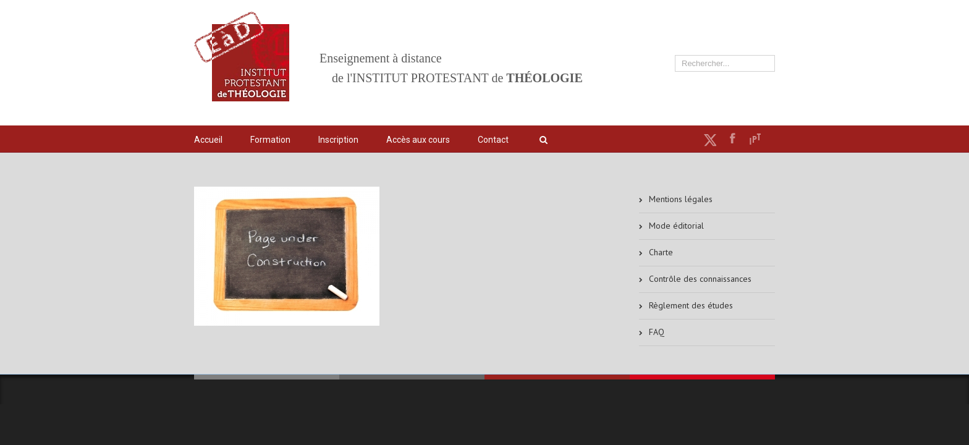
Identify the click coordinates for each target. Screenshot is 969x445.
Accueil (208, 140)
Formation (270, 140)
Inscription (338, 140)
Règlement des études (691, 305)
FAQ (656, 331)
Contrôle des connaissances (700, 278)
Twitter (710, 139)
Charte (661, 252)
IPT (755, 139)
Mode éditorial (676, 225)
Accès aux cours (418, 140)
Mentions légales (681, 199)
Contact (493, 140)
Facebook (732, 138)
